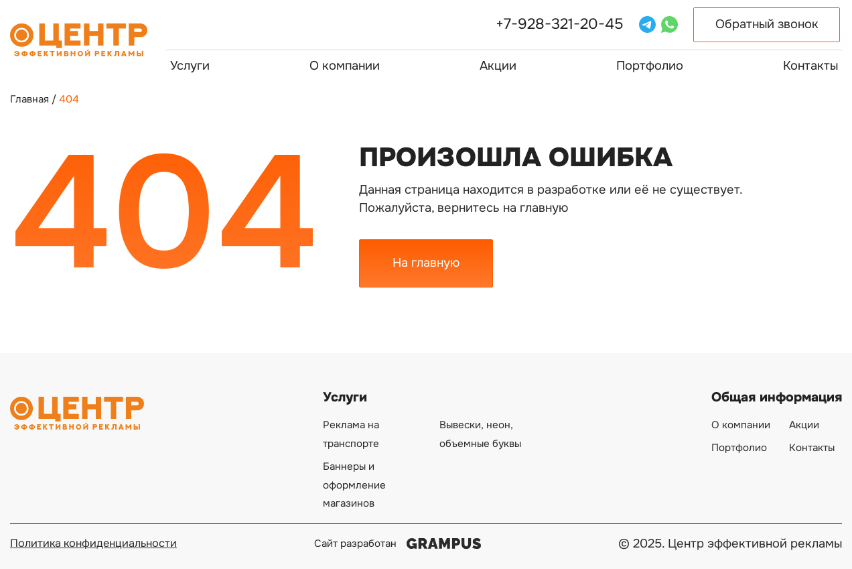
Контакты (810, 66)
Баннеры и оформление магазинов (354, 485)
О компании (344, 66)
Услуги (190, 66)
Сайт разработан (398, 543)
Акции (498, 66)
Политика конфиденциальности (93, 543)
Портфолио (649, 66)
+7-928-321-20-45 (560, 24)
